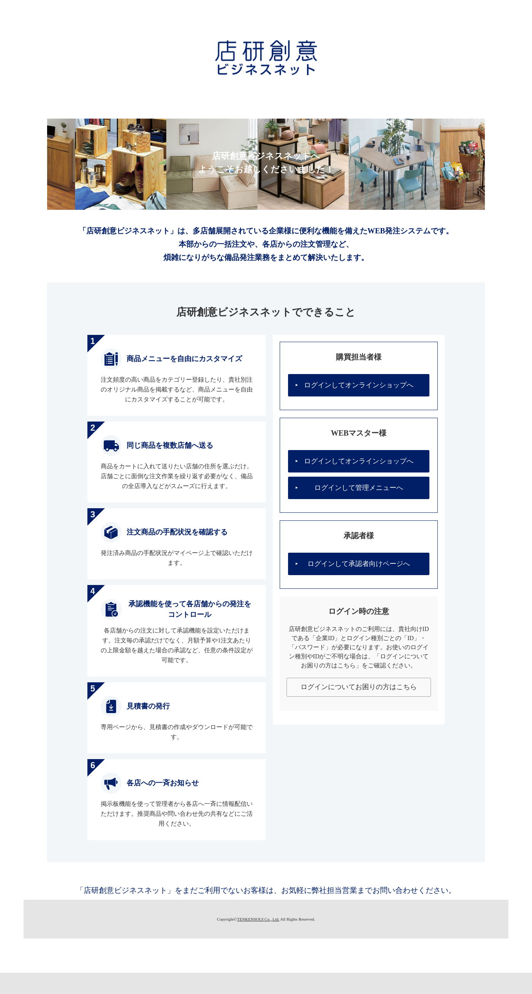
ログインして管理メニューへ (358, 487)
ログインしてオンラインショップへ (358, 385)
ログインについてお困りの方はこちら (359, 687)
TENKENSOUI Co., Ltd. (258, 919)
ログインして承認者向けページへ (358, 564)
